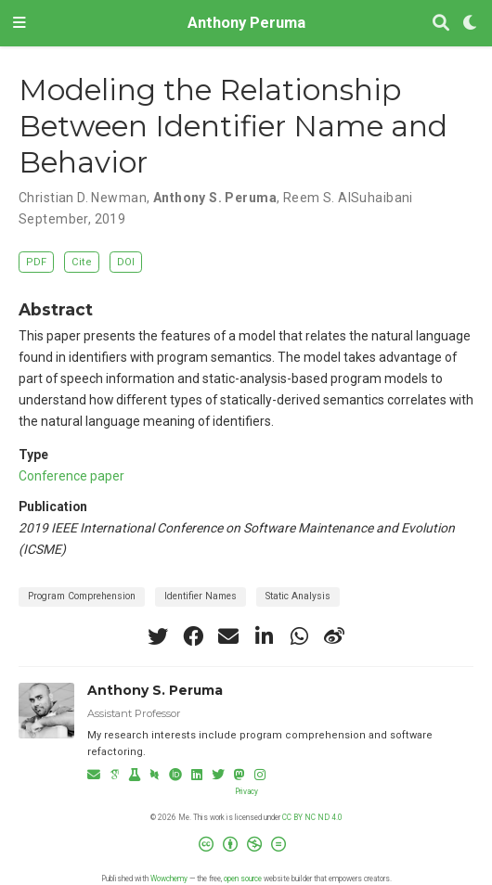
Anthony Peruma (246, 23)
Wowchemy (169, 878)
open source (243, 878)
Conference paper (71, 475)
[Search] (441, 23)
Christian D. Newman (83, 197)
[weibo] (334, 636)
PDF (36, 262)
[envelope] (228, 636)
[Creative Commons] (246, 848)
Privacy (246, 791)
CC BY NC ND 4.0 (312, 817)
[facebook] (193, 636)
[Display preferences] (470, 23)
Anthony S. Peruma (215, 197)
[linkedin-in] (264, 636)
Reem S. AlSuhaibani (348, 197)
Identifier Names (200, 596)
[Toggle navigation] (19, 23)
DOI (126, 262)
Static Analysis (297, 596)
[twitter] (158, 636)
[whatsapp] (299, 636)
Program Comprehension (82, 596)
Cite (81, 262)
